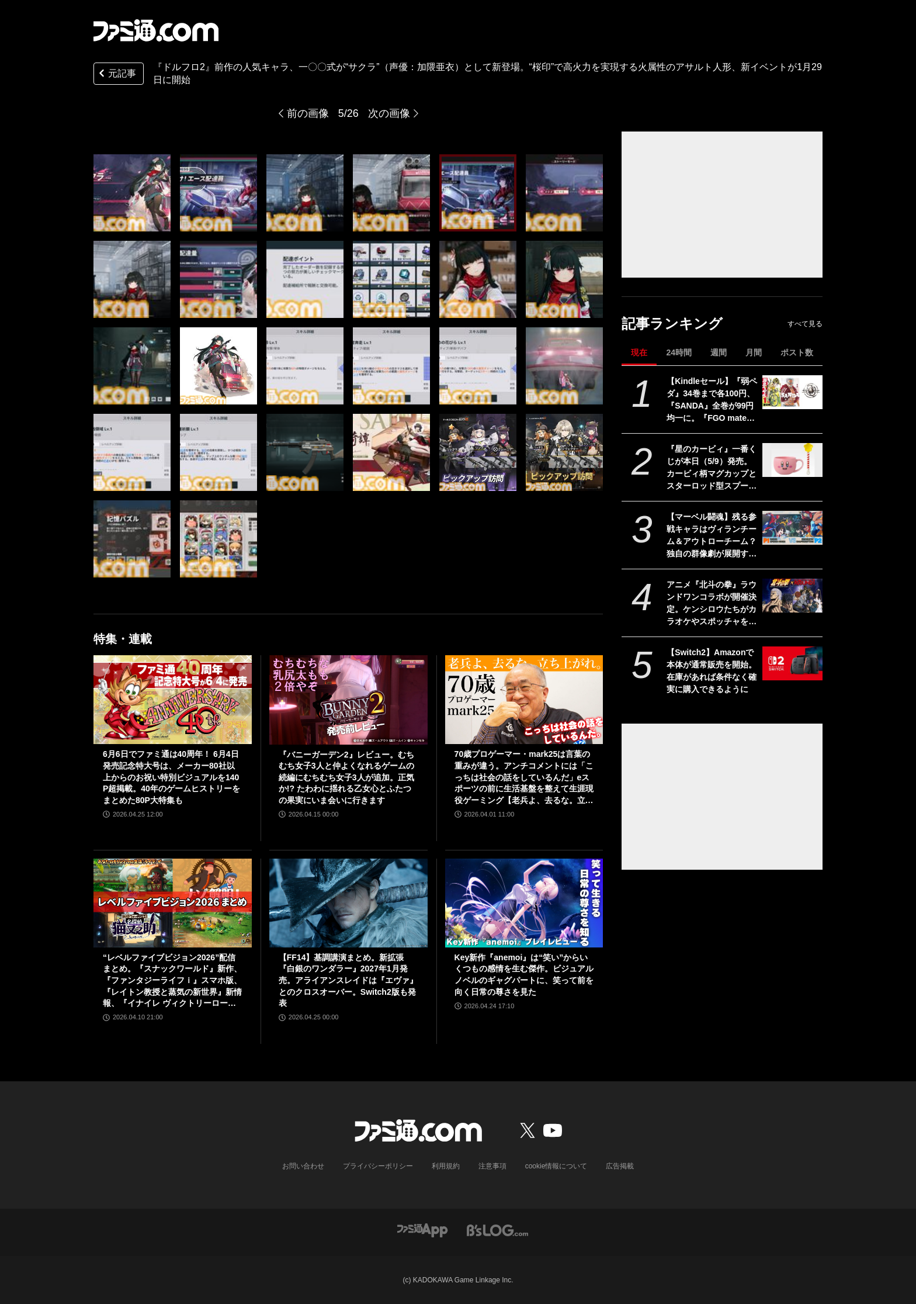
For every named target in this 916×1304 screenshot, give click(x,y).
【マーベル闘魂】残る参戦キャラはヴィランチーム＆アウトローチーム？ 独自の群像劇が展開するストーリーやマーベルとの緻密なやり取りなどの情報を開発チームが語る (712, 536)
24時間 (679, 352)
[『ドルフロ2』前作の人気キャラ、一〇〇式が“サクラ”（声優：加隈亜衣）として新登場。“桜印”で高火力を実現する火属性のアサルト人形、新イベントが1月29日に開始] (132, 192)
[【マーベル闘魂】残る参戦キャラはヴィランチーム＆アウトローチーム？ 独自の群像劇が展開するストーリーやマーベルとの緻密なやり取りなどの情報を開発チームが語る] (792, 528)
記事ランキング (672, 323)
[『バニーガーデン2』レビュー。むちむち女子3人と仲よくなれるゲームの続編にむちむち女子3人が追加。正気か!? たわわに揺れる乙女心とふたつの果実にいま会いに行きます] (348, 699)
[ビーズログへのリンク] (497, 1229)
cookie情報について (556, 1166)
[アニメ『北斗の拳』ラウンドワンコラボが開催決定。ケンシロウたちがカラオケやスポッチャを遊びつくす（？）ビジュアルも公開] (792, 596)
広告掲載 (620, 1166)
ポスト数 (796, 352)
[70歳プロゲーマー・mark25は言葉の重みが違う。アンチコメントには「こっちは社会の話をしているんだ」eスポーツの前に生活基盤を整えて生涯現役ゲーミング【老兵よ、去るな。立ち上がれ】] (524, 699)
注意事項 (492, 1166)
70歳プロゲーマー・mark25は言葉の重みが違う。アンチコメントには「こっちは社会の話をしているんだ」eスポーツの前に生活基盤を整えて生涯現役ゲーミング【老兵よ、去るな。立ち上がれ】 (524, 777)
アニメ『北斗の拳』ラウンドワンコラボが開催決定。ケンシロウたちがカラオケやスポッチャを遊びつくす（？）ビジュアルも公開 (712, 604)
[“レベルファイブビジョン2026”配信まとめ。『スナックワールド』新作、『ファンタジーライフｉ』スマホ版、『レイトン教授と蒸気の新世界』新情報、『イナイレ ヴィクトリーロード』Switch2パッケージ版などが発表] (172, 903)
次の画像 (389, 113)
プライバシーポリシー (378, 1166)
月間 (753, 352)
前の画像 (308, 113)
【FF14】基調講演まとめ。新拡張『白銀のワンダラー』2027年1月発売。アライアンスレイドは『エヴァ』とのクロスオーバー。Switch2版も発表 (348, 980)
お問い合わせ (303, 1166)
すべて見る (805, 324)
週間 (718, 352)
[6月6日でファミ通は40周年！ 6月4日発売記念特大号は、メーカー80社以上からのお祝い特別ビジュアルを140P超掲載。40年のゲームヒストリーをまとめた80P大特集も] (172, 699)
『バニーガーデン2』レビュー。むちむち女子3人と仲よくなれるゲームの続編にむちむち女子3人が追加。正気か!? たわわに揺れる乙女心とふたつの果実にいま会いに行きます (346, 777)
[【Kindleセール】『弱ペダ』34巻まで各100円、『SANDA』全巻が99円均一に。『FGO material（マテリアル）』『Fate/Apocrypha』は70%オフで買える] (792, 392)
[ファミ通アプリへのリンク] (422, 1229)
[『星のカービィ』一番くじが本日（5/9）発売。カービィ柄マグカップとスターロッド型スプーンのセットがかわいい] (792, 460)
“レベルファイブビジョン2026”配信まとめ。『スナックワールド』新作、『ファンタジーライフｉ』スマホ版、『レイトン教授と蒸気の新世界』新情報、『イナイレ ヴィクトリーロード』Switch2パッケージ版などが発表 (172, 981)
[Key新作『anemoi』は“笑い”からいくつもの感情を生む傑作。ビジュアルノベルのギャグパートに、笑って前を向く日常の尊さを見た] (524, 903)
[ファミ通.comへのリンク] (155, 30)
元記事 (116, 74)
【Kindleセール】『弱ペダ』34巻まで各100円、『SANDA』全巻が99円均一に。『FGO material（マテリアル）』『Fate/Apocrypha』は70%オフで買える (712, 400)
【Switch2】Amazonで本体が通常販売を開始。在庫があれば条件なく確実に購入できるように (712, 671)
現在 (639, 352)
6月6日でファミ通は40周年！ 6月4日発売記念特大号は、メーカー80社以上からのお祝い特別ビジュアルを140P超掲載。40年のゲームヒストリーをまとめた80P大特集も (171, 776)
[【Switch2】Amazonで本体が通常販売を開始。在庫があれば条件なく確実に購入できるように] (792, 663)
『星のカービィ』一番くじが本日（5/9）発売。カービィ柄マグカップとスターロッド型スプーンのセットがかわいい (712, 468)
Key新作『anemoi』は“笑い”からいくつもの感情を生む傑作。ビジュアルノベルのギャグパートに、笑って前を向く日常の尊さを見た (524, 975)
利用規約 (446, 1166)
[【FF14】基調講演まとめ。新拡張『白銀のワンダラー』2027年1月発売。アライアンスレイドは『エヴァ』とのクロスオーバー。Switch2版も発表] (348, 903)
